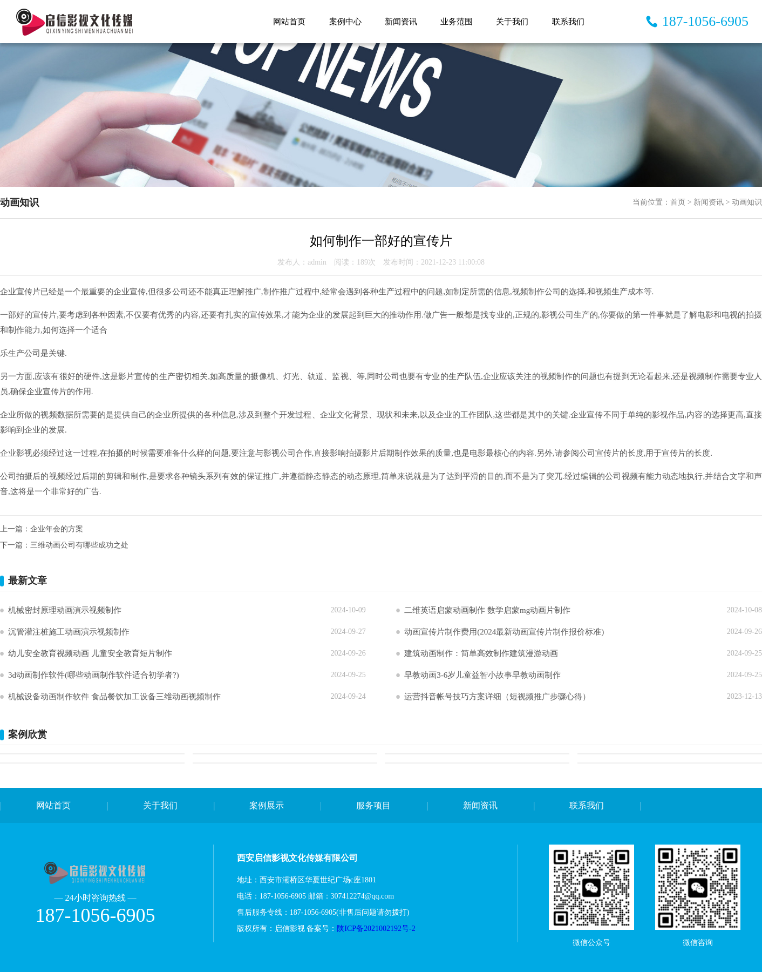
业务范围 (456, 21)
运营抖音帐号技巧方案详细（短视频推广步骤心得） (497, 696)
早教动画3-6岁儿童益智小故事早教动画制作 (482, 675)
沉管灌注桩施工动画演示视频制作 (69, 631)
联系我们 (568, 21)
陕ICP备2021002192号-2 (377, 928)
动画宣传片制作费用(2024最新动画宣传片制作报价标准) (504, 631)
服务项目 (373, 805)
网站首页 (289, 21)
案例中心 (345, 21)
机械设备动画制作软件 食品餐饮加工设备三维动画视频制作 (114, 696)
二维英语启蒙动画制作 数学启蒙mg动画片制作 (487, 610)
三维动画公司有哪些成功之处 (79, 545)
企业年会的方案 (56, 529)
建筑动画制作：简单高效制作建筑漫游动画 (481, 653)
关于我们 (512, 21)
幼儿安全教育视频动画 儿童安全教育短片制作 (90, 653)
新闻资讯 (401, 21)
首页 (677, 202)
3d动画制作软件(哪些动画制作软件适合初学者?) (93, 675)
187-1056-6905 (705, 21)
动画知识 (747, 202)
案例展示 (266, 805)
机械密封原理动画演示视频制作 (64, 610)
